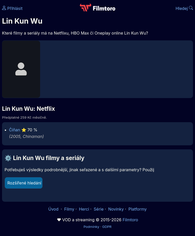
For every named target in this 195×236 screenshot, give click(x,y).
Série (99, 209)
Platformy (137, 209)
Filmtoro (130, 219)
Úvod (53, 209)
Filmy (69, 209)
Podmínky (91, 227)
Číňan (14, 129)
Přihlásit (12, 8)
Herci (84, 209)
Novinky (116, 209)
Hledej (184, 8)
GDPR (106, 227)
